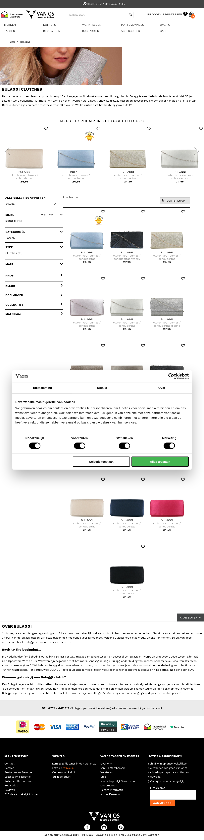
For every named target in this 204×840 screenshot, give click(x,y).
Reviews (9, 789)
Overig (165, 24)
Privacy (88, 835)
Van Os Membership (113, 767)
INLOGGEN (154, 14)
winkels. (68, 767)
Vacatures (106, 772)
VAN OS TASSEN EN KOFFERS (119, 756)
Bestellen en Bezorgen (18, 772)
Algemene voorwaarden (62, 835)
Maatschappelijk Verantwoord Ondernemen (118, 783)
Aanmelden (162, 803)
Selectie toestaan (101, 461)
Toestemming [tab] (42, 387)
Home (12, 41)
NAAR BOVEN (190, 617)
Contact (9, 763)
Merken (10, 24)
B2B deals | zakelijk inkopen (21, 794)
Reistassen (51, 30)
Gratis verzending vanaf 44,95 (103, 4)
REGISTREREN (172, 14)
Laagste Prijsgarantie (17, 776)
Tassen (9, 30)
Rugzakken (90, 30)
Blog (103, 776)
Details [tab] (102, 387)
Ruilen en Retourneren (18, 781)
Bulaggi (25, 41)
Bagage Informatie (112, 789)
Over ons (106, 763)
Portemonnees (132, 24)
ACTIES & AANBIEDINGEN (165, 756)
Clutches (14, 253)
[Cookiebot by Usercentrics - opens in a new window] (171, 376)
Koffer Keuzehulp (111, 794)
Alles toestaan (160, 461)
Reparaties (11, 785)
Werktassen (91, 24)
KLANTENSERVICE (16, 756)
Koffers (49, 24)
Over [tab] (161, 387)
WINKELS (58, 756)
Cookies (102, 835)
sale (163, 30)
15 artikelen (70, 197)
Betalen (9, 767)
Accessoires (130, 30)
